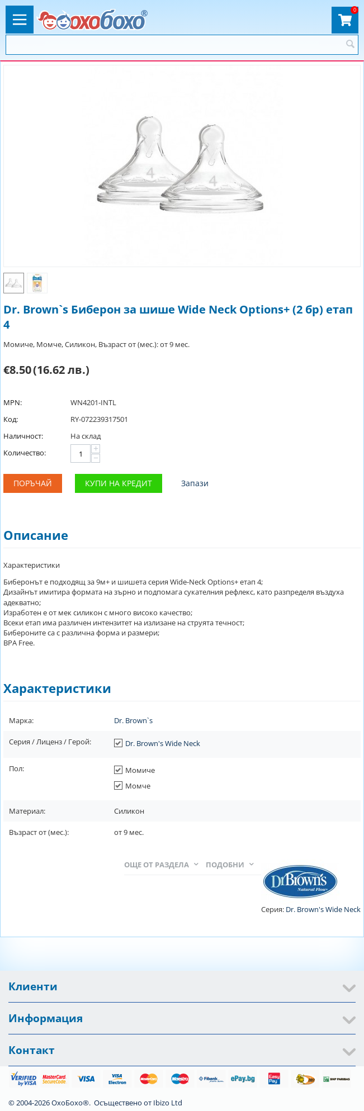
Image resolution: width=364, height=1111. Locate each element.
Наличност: (23, 436)
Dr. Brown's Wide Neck (162, 743)
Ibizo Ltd (167, 1103)
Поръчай (32, 483)
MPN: (12, 402)
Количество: (24, 453)
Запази (195, 483)
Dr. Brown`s (133, 720)
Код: (10, 419)
